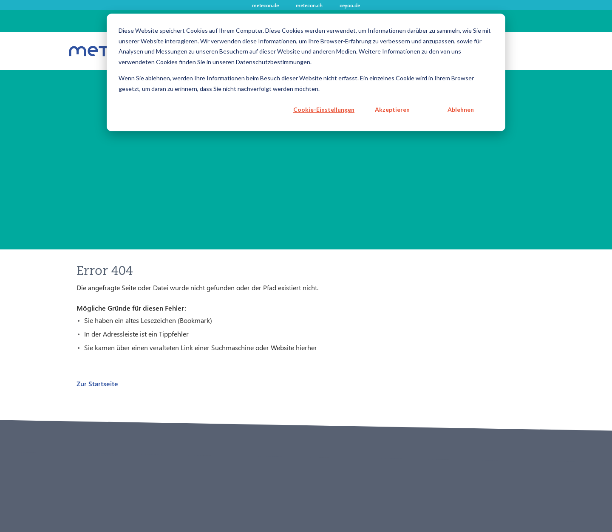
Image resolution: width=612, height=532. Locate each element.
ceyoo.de (350, 5)
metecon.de (265, 5)
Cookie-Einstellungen (323, 109)
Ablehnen (461, 109)
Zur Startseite (97, 383)
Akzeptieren (392, 109)
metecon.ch (309, 5)
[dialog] (306, 72)
